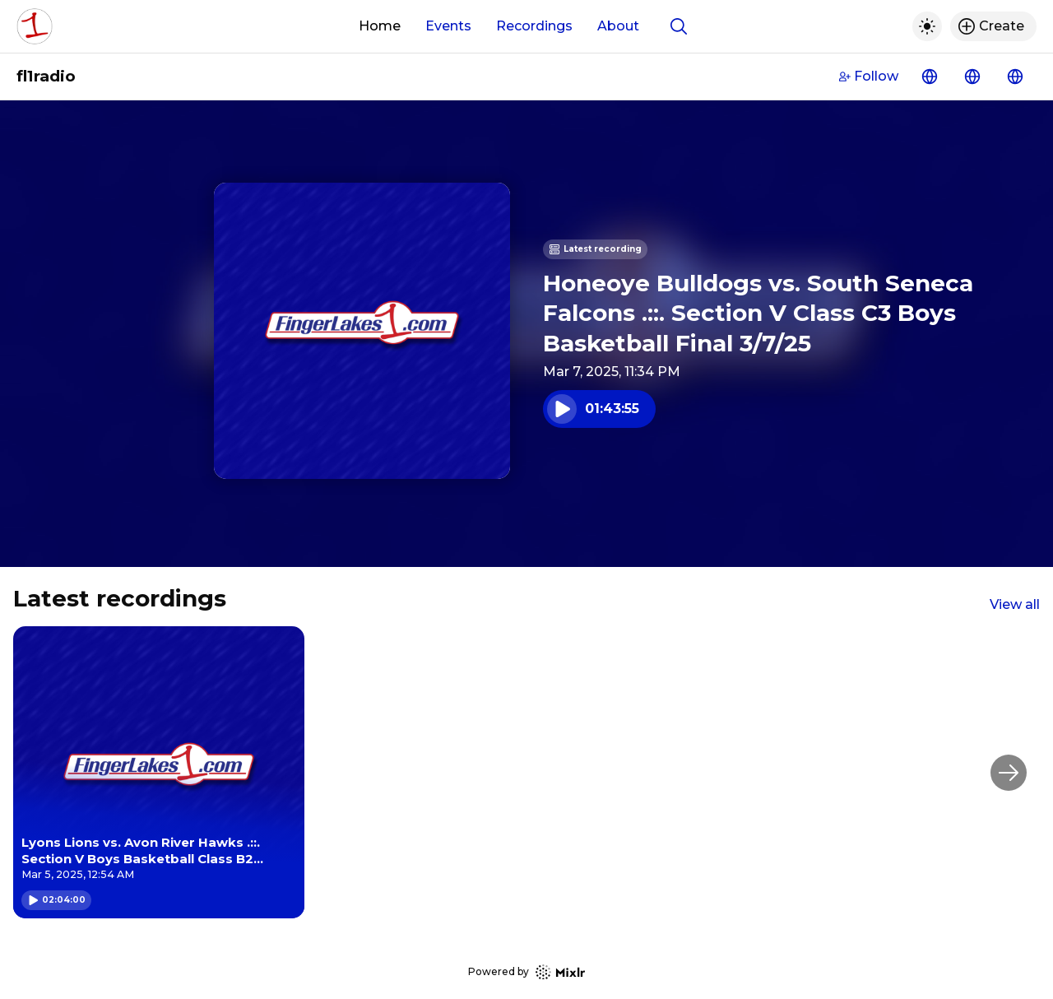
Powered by (526, 972)
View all (1015, 604)
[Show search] (678, 26)
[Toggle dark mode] (927, 26)
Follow (868, 76)
